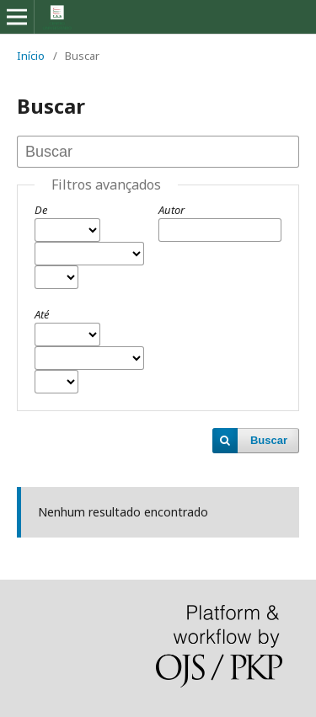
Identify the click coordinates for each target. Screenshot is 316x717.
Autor (171, 209)
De (41, 209)
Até (42, 314)
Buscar (268, 440)
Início (31, 55)
